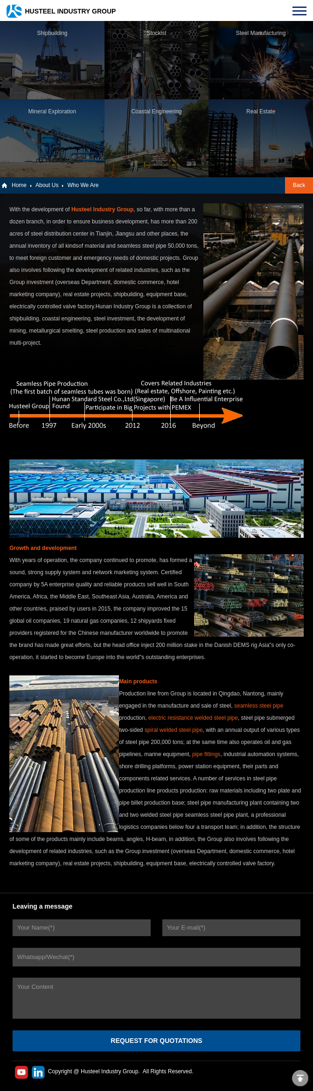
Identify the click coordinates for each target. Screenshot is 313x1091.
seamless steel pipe (258, 705)
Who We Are (82, 185)
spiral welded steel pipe (174, 730)
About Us (46, 185)
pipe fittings (206, 754)
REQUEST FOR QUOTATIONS (156, 1040)
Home (19, 185)
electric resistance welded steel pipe (193, 718)
